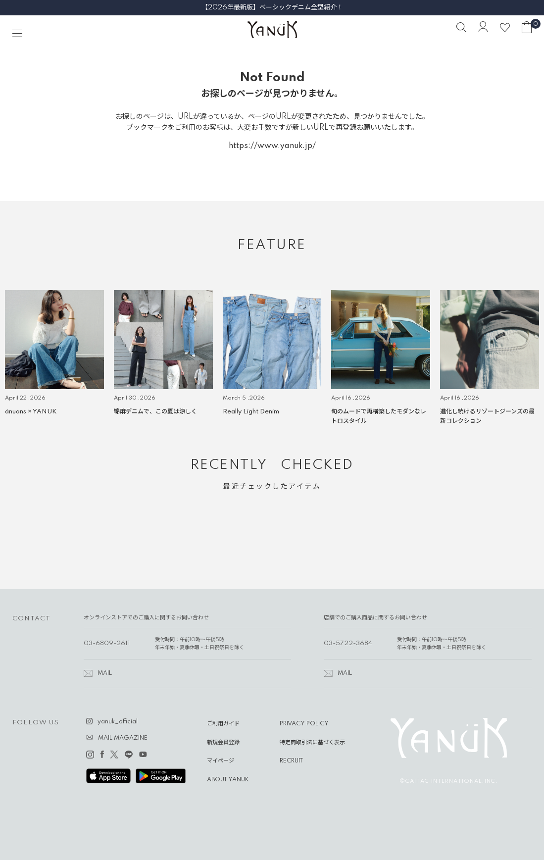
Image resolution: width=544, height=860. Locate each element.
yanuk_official (118, 722)
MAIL (105, 673)
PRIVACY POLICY (304, 724)
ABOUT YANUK (228, 780)
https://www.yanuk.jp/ (272, 146)
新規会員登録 (223, 743)
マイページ (220, 761)
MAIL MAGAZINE (123, 738)
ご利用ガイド (223, 724)
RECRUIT (291, 761)
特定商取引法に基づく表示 (312, 743)
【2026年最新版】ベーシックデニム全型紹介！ (272, 7)
